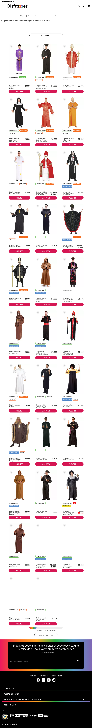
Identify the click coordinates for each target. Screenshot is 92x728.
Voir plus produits (46, 635)
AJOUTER (19, 91)
